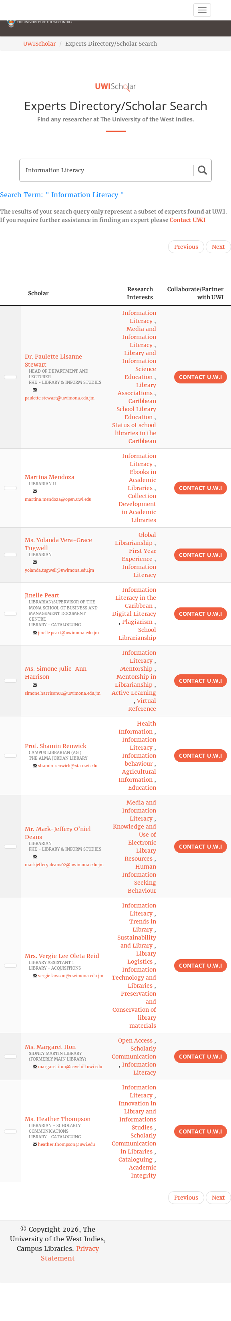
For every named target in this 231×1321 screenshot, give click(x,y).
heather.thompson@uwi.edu (66, 1144)
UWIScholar (39, 43)
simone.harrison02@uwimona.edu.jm (62, 693)
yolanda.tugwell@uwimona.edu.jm (59, 570)
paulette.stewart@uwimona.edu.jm (59, 398)
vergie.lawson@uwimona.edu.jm (70, 975)
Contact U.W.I (188, 220)
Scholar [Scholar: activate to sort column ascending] (38, 293)
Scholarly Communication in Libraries (134, 1143)
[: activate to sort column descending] (10, 293)
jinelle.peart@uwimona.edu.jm (68, 632)
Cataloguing (136, 1159)
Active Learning (134, 692)
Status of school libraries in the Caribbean (134, 433)
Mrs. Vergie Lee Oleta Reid (62, 956)
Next (218, 246)
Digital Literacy (134, 613)
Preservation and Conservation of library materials (134, 1009)
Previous (186, 246)
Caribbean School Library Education (136, 409)
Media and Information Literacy (139, 337)
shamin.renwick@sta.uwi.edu (67, 765)
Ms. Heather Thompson (57, 1119)
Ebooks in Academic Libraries (142, 480)
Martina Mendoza (49, 477)
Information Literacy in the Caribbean (135, 597)
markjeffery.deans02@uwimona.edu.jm (64, 864)
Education (142, 787)
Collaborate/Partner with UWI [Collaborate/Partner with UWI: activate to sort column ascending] (195, 293)
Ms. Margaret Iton (50, 1047)
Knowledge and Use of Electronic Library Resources (134, 842)
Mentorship (136, 668)
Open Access (135, 1040)
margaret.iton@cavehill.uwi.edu (70, 1066)
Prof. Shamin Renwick (55, 746)
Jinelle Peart (42, 595)
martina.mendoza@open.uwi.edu (58, 499)
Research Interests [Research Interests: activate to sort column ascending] (140, 293)
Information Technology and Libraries (134, 977)
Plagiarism (137, 621)
